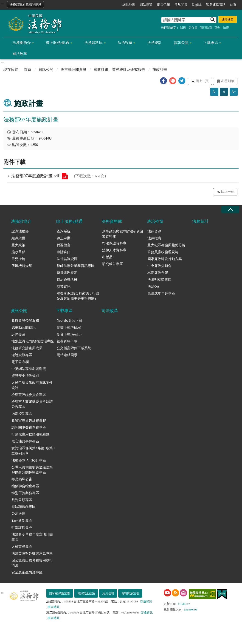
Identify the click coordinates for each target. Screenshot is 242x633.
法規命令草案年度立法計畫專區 (32, 537)
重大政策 (18, 245)
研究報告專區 (112, 264)
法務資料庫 (93, 43)
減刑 (183, 27)
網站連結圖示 (67, 355)
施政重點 (18, 252)
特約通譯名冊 (67, 279)
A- (214, 91)
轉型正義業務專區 (25, 493)
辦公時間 (53, 607)
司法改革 (19, 54)
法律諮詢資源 (67, 259)
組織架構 (18, 238)
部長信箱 (163, 4)
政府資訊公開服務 (25, 320)
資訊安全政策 (86, 593)
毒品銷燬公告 (21, 479)
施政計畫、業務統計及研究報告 (119, 70)
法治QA (153, 286)
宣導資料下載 (67, 341)
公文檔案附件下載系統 (74, 348)
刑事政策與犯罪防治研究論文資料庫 (123, 233)
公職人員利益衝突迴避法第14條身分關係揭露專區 (32, 469)
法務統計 (154, 43)
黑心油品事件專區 (25, 441)
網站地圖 (128, 4)
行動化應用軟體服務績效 (30, 434)
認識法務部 (20, 231)
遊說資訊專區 (21, 355)
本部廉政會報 (157, 273)
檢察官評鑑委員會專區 (28, 395)
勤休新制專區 (21, 520)
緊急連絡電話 (215, 4)
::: (2, 4)
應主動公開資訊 (73, 70)
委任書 (193, 27)
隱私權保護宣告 (59, 593)
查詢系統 (63, 231)
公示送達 (18, 514)
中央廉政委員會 (159, 266)
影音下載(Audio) (69, 334)
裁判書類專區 (21, 500)
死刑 (217, 27)
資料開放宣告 (130, 593)
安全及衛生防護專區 (26, 572)
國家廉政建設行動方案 (164, 259)
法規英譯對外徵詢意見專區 (32, 553)
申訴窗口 (63, 252)
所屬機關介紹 (21, 266)
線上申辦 (63, 238)
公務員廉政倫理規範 (162, 252)
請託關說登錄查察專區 (28, 427)
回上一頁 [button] (202, 81)
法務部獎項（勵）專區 (28, 460)
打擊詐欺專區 (21, 527)
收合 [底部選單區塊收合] (230, 209)
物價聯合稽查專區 (25, 486)
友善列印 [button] (227, 81)
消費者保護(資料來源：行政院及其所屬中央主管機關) (78, 296)
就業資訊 (63, 286)
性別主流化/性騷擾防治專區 (32, 341)
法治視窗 (125, 43)
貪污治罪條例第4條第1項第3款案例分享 (33, 450)
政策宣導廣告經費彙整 (28, 420)
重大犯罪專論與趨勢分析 (166, 245)
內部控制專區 (21, 413)
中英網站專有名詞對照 (28, 369)
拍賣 (226, 27)
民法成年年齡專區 (161, 293)
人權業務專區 (21, 546)
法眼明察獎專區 (159, 279)
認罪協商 (206, 27)
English (197, 4)
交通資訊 (146, 601)
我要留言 (63, 245)
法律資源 (154, 231)
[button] (163, 80)
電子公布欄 (20, 362)
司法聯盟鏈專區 (23, 507)
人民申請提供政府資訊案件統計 (32, 385)
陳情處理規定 (67, 273)
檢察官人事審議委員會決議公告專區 (32, 404)
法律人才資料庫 (114, 250)
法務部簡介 (21, 43)
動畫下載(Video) (69, 327)
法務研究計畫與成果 (26, 348)
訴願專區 (18, 334)
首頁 (233, 4)
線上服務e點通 (57, 43)
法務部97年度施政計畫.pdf (64, 176)
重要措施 (18, 259)
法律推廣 (154, 238)
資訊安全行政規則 (25, 376)
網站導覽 (146, 4)
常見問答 (180, 4)
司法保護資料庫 (114, 243)
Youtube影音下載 (69, 320)
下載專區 (210, 43)
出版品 (107, 257)
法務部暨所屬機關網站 (25, 4)
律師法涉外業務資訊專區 (76, 266)
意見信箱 (108, 593)
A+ (234, 91)
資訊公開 (181, 43)
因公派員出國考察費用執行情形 (32, 563)
